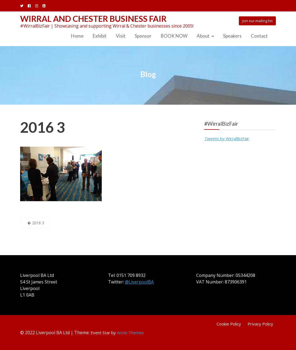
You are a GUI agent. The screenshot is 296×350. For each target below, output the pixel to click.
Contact (259, 36)
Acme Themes (130, 332)
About (203, 36)
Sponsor (143, 36)
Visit (120, 36)
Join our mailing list (257, 20)
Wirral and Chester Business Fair (93, 18)
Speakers (232, 36)
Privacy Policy (260, 324)
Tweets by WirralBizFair (226, 138)
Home (77, 36)
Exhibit (100, 36)
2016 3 (42, 127)
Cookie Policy (229, 324)
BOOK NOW (174, 36)
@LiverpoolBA (139, 282)
